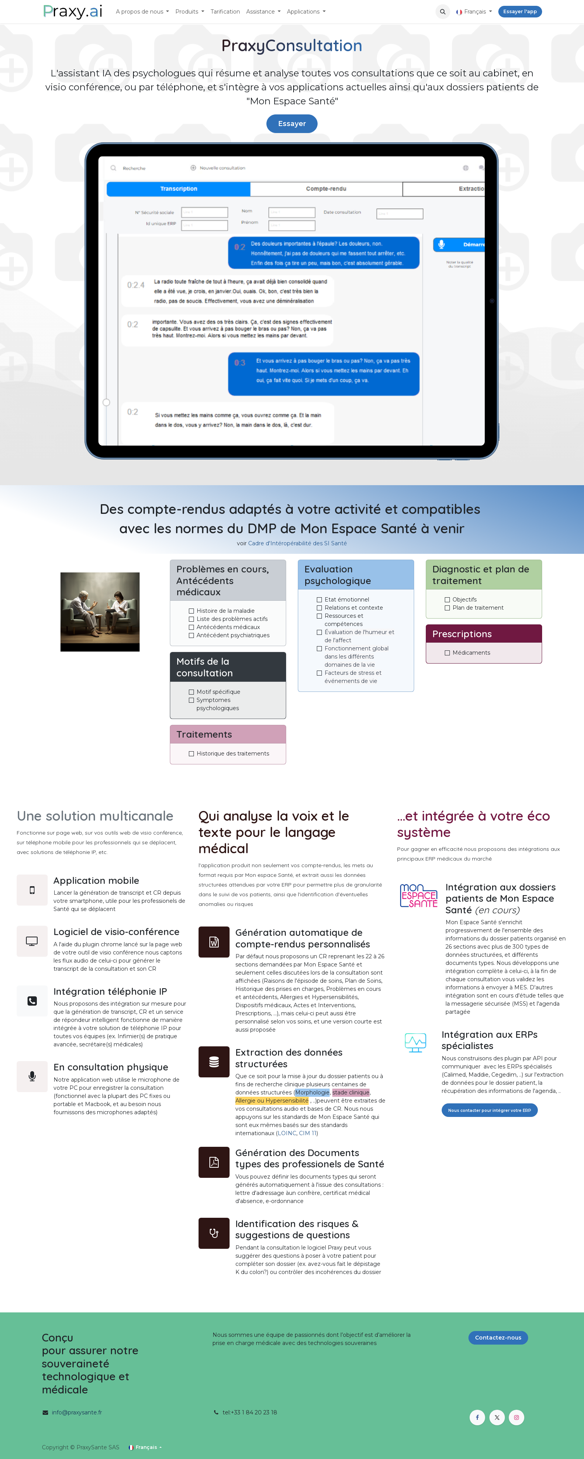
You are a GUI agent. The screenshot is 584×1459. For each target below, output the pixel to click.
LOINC (287, 1133)
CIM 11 (307, 1133)
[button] (442, 11)
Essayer (292, 123)
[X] (497, 1417)
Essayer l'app (520, 11)
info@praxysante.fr (77, 1412)
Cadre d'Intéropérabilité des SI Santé (297, 543)
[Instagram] (516, 1417)
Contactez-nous (498, 1337)
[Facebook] (477, 1417)
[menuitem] (143, 12)
